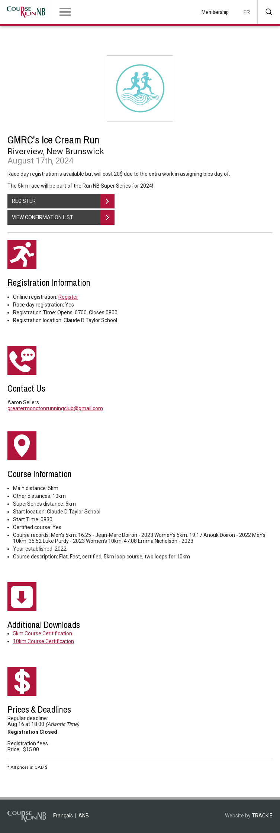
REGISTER (63, 201)
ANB (83, 816)
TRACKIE (262, 816)
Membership (215, 12)
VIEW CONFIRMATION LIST (63, 217)
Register (68, 297)
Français (63, 816)
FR (247, 12)
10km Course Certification (43, 641)
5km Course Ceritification (42, 633)
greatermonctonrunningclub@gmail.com (55, 408)
